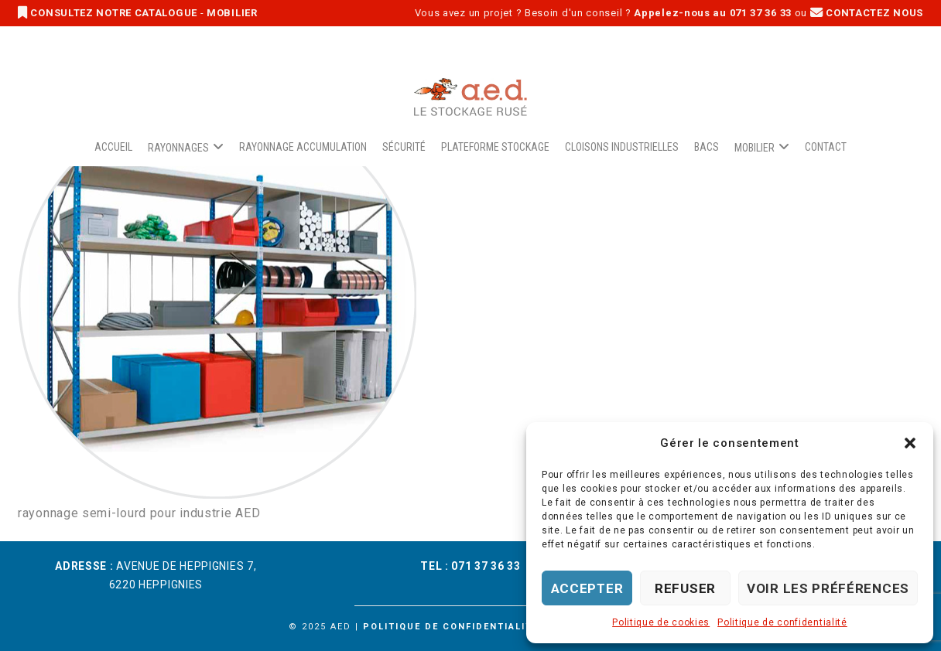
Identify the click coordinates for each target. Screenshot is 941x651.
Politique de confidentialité (782, 622)
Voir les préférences (828, 588)
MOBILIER (232, 13)
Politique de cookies (661, 622)
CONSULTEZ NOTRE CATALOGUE (109, 13)
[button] (910, 443)
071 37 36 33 (485, 566)
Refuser (685, 588)
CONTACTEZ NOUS (866, 13)
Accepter (587, 588)
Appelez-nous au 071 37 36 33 (713, 13)
